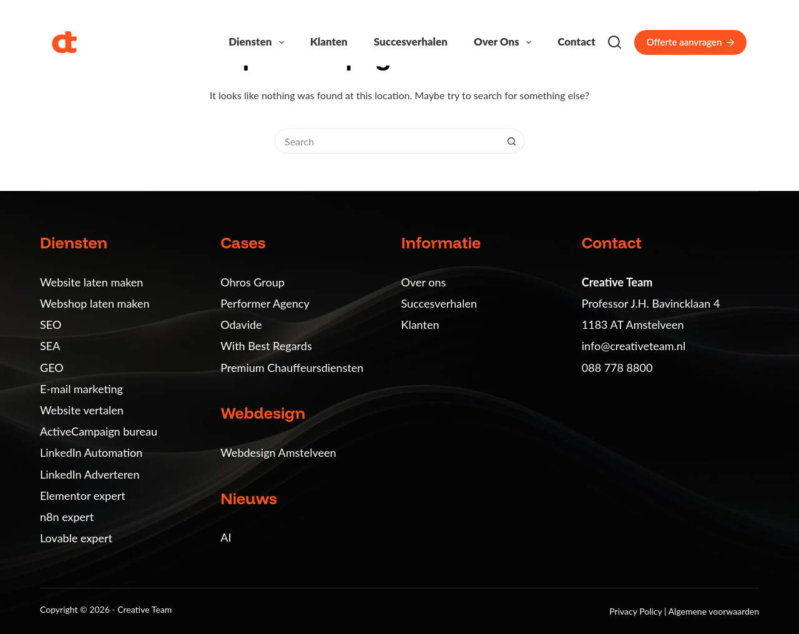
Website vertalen (82, 410)
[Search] (614, 42)
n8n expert (67, 517)
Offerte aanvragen (690, 41)
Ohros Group (252, 282)
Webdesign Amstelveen (278, 452)
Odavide (241, 324)
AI (225, 537)
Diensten (258, 42)
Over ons (505, 42)
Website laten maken (91, 282)
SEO (50, 324)
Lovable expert (76, 538)
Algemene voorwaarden (714, 611)
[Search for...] (387, 141)
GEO (52, 367)
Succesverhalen (411, 41)
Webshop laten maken (95, 303)
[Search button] (511, 141)
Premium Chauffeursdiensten (291, 367)
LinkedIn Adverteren (89, 474)
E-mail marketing (81, 389)
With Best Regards (265, 346)
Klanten (329, 41)
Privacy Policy (636, 611)
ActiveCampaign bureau (98, 431)
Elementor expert (82, 495)
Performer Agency (264, 303)
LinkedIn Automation (91, 452)
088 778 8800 (617, 367)
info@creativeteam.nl (633, 346)
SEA (50, 346)
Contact (576, 41)
